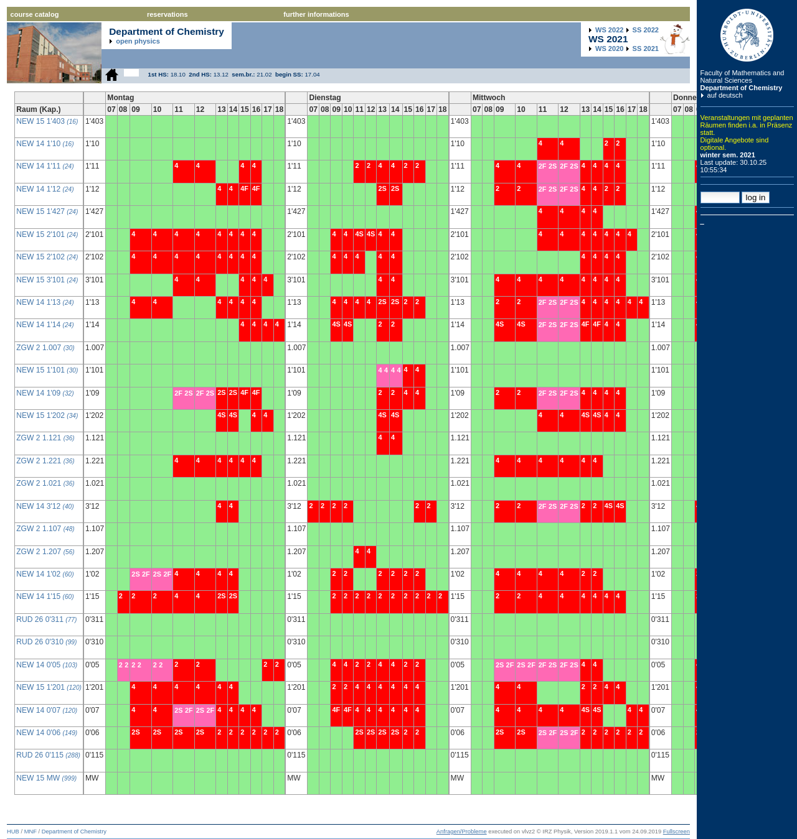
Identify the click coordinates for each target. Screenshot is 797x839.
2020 (609, 48)
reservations (167, 14)
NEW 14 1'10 (44, 143)
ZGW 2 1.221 (45, 461)
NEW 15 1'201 (49, 687)
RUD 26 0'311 (46, 619)
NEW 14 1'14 (44, 324)
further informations (316, 14)
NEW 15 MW (46, 778)
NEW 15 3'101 (47, 280)
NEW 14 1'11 (44, 166)
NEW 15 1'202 (47, 415)
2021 (646, 48)
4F (244, 188)
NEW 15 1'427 (47, 211)
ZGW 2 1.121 (45, 437)
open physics (138, 41)
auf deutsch (725, 95)
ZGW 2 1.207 (45, 551)
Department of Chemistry (741, 87)
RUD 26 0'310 (46, 641)
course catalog (35, 14)
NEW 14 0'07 (46, 710)
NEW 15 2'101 (47, 234)
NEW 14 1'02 (44, 574)
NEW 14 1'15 (44, 596)
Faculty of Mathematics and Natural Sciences (742, 76)
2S (188, 393)
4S (221, 415)
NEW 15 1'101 (47, 370)
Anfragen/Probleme (461, 831)
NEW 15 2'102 (47, 257)
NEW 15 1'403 (47, 121)
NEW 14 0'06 (46, 732)
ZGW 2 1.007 (45, 347)
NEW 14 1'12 (44, 189)
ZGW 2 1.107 (45, 528)
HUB (13, 831)
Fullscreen (676, 831)
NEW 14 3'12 (44, 506)
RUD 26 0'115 (48, 755)
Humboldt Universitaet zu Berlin (747, 35)
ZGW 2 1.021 (45, 483)
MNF (30, 831)
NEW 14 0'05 (46, 665)
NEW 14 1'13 (44, 302)
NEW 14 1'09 (44, 393)
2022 (609, 30)
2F (178, 393)
